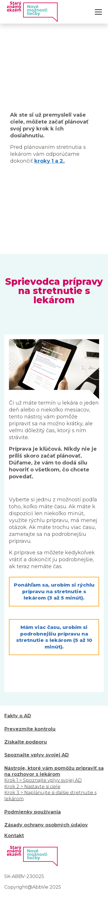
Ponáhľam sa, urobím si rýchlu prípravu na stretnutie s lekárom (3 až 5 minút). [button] (54, 591)
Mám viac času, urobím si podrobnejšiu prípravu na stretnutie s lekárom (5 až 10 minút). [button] (54, 637)
